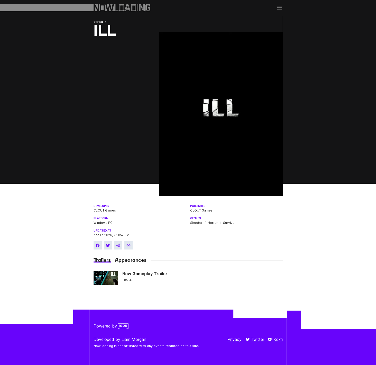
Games (98, 22)
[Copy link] (128, 245)
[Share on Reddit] (118, 245)
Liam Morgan (134, 339)
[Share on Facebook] (98, 245)
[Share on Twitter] (108, 245)
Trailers (102, 260)
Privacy (234, 339)
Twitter (255, 339)
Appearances (130, 260)
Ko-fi (275, 339)
